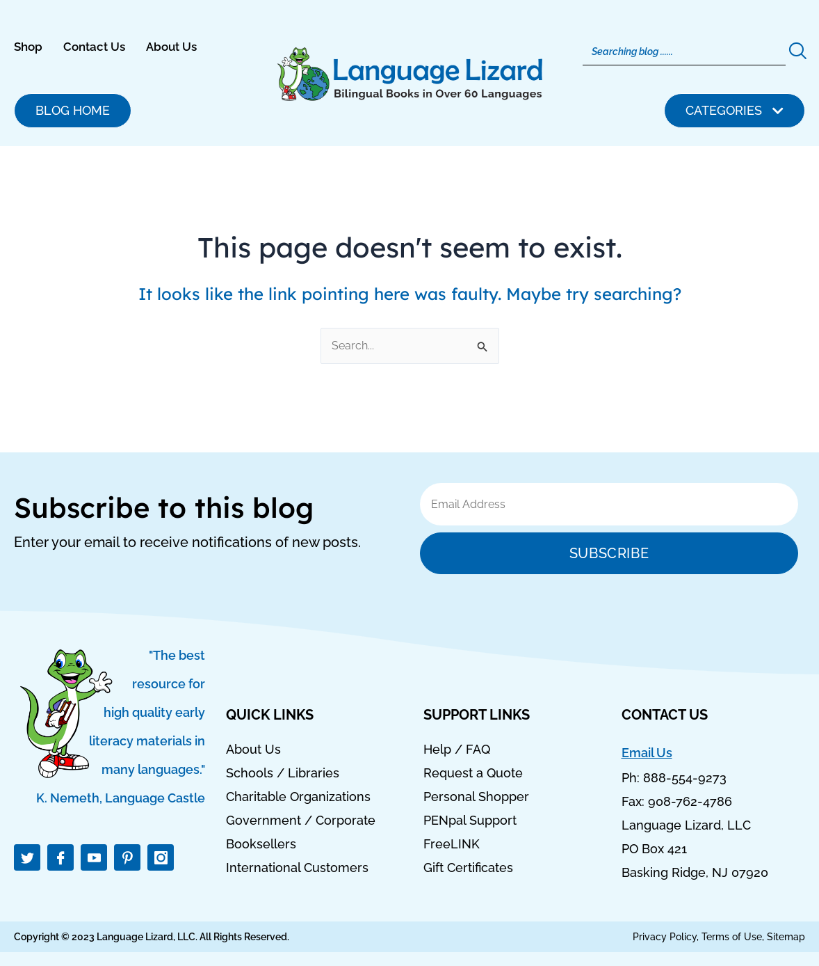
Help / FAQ (456, 749)
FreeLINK (451, 844)
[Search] (684, 51)
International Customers (297, 868)
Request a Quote (473, 773)
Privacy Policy (665, 936)
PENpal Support (470, 820)
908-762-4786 (690, 802)
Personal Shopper (476, 797)
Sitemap (786, 936)
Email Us (647, 752)
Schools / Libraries (282, 773)
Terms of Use (732, 936)
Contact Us (94, 47)
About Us (171, 47)
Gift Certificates (468, 868)
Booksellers (261, 844)
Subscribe (609, 553)
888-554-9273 (685, 778)
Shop (28, 47)
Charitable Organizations (298, 797)
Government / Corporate (300, 820)
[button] (734, 110)
